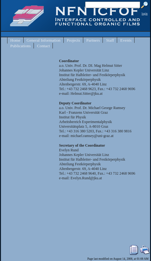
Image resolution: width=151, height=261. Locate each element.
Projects (73, 40)
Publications (20, 46)
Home (15, 40)
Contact (43, 46)
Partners (93, 40)
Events (125, 40)
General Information (44, 40)
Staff (110, 40)
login (145, 13)
